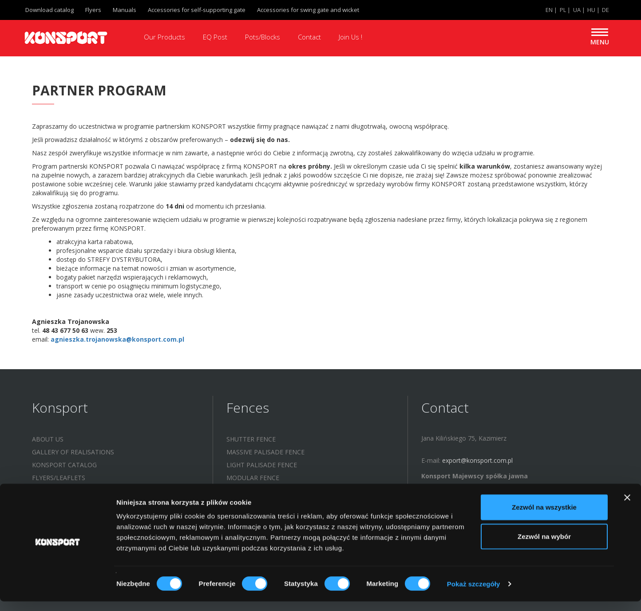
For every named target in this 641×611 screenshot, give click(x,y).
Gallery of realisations (73, 452)
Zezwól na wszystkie (544, 516)
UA (577, 10)
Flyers (93, 10)
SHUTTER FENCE (251, 439)
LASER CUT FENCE (253, 490)
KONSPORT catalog (64, 465)
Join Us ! (350, 36)
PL (563, 10)
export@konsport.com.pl (477, 460)
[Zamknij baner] (627, 507)
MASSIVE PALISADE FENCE (265, 452)
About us (47, 439)
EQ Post (215, 36)
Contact (309, 36)
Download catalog (49, 10)
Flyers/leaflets (58, 477)
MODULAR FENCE (252, 477)
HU (591, 10)
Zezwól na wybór (544, 546)
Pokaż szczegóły (473, 593)
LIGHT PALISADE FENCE (261, 465)
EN (549, 10)
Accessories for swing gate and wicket (308, 10)
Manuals (124, 10)
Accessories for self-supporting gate (196, 10)
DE (605, 10)
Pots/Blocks (262, 36)
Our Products (164, 36)
